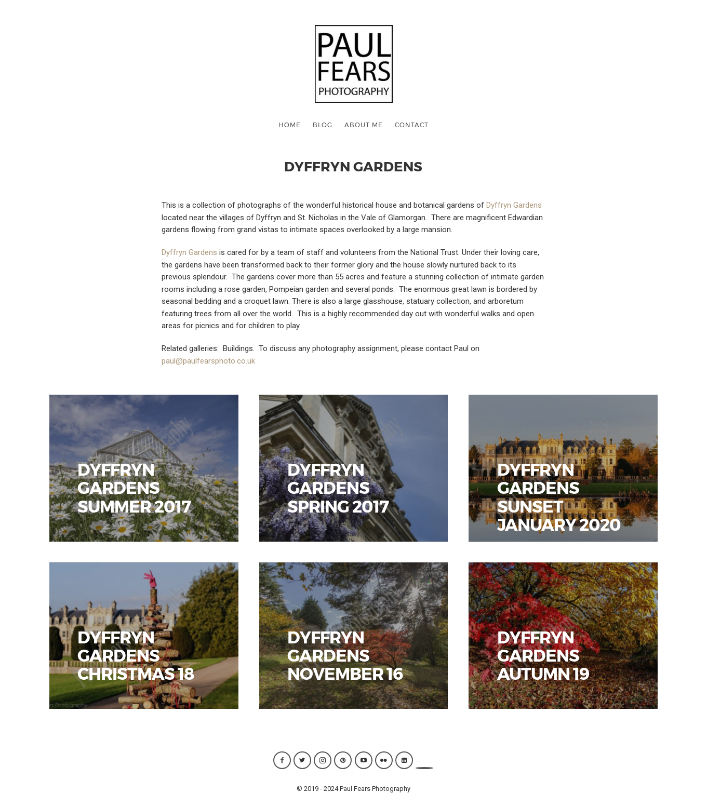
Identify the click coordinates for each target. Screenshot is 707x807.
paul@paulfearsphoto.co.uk (208, 361)
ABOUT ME (363, 124)
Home (289, 124)
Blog (322, 124)
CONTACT (412, 124)
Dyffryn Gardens (514, 205)
